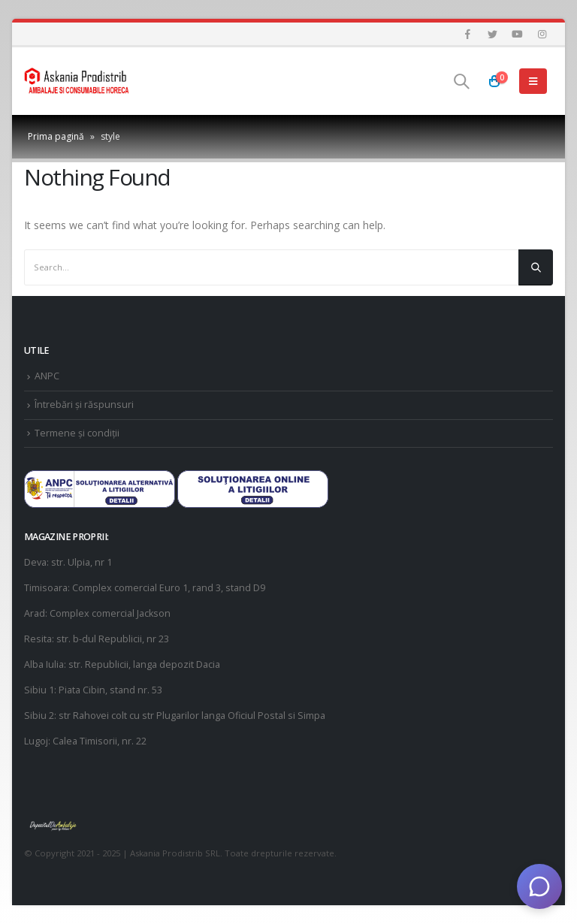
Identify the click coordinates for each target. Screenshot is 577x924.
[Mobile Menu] (533, 81)
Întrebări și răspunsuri (84, 404)
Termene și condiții (77, 433)
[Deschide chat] (539, 886)
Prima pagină (56, 136)
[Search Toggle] (461, 81)
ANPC (47, 376)
